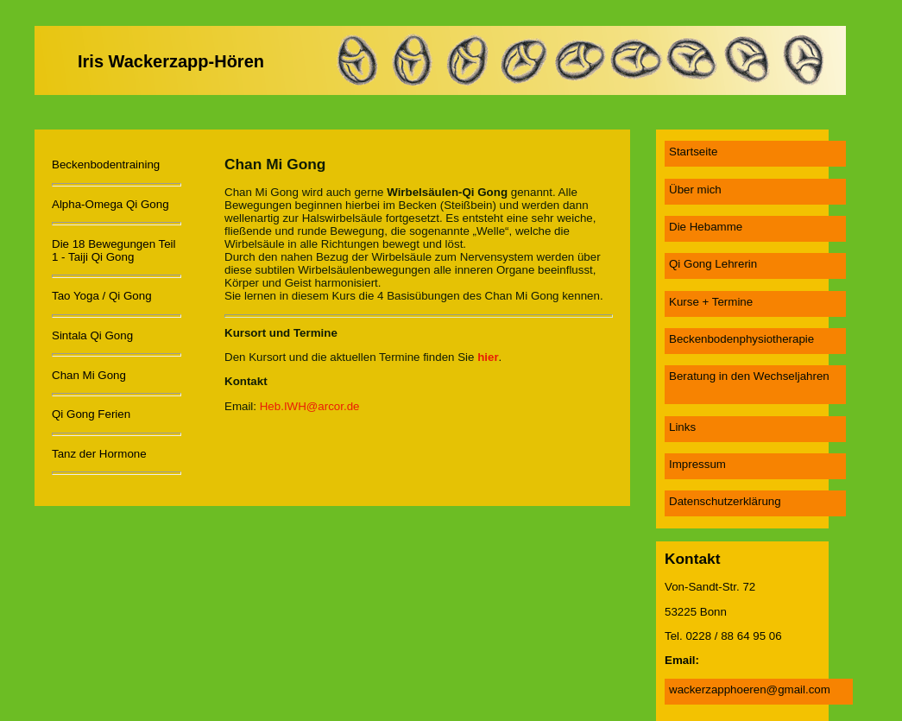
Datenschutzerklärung (725, 501)
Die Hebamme (705, 226)
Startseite (693, 151)
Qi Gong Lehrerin (713, 263)
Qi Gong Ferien (91, 414)
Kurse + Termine (711, 301)
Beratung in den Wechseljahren (749, 376)
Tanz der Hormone (99, 453)
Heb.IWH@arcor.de (310, 406)
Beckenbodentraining (106, 164)
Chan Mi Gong (89, 375)
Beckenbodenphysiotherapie (741, 338)
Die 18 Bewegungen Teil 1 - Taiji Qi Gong (114, 250)
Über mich (695, 189)
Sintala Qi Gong (92, 335)
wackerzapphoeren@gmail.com (749, 689)
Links (682, 427)
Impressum (697, 464)
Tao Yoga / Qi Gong (102, 295)
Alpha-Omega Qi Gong (110, 204)
